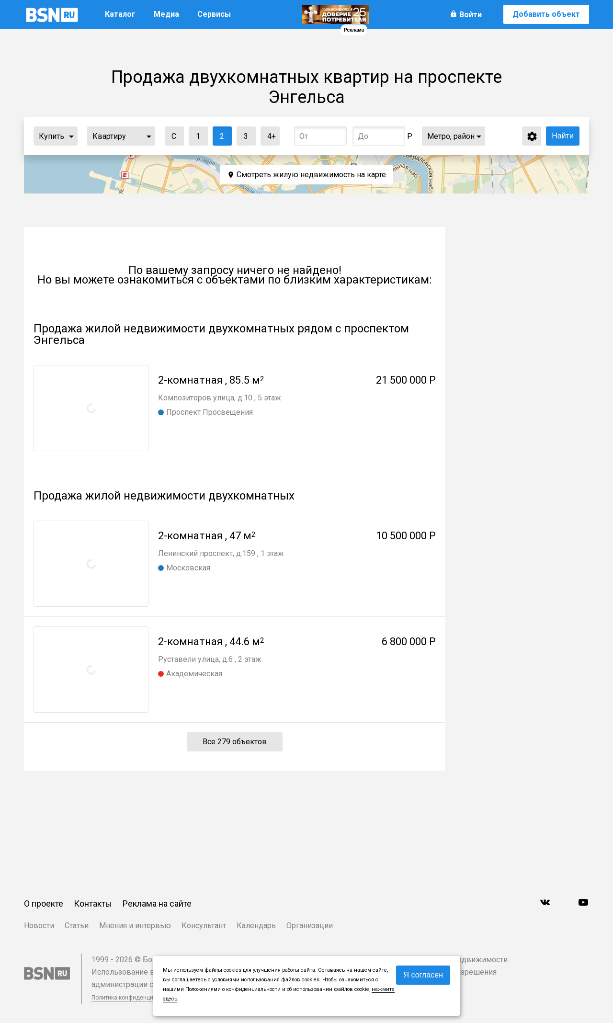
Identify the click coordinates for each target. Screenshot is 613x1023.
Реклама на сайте (157, 903)
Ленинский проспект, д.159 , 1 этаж (221, 553)
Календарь (256, 925)
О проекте (43, 903)
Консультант (204, 925)
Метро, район (451, 136)
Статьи (77, 925)
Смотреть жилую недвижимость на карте (311, 174)
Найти (563, 136)
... (71, 136)
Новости (39, 925)
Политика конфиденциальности (135, 997)
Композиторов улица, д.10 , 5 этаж (219, 397)
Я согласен (423, 975)
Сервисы (214, 14)
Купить (51, 136)
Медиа (166, 14)
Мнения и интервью (135, 925)
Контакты (93, 903)
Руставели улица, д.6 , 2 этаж (209, 659)
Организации (309, 925)
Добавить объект (546, 14)
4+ (268, 134)
